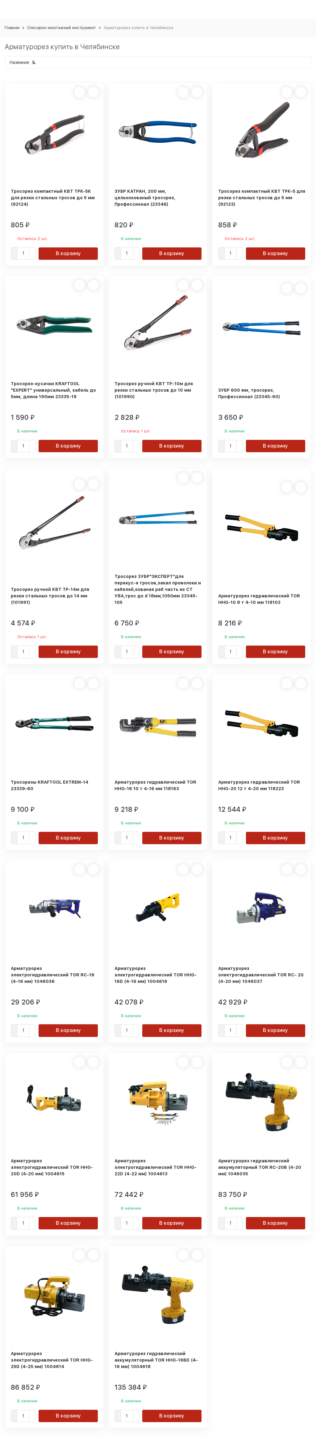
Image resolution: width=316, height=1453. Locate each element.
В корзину (68, 253)
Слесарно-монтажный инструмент (61, 27)
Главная (12, 27)
